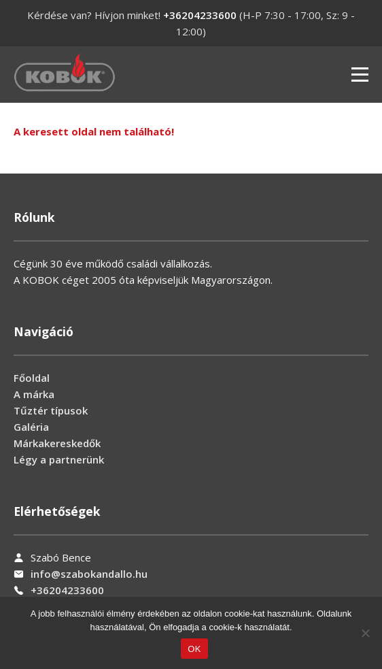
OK (194, 649)
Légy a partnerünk (59, 459)
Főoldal (32, 378)
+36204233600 (200, 15)
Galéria (31, 427)
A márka (34, 394)
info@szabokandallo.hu (89, 574)
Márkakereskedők (57, 443)
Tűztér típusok (51, 410)
